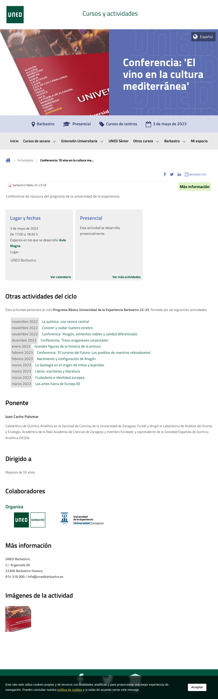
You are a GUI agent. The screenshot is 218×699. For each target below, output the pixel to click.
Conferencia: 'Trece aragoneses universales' (75, 340)
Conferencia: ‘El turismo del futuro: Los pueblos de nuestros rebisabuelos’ (94, 352)
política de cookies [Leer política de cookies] (69, 692)
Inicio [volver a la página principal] (8, 160)
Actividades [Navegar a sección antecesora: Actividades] (25, 160)
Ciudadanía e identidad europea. (60, 377)
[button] (165, 174)
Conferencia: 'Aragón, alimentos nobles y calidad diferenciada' (90, 334)
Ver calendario (61, 276)
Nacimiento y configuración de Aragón (66, 359)
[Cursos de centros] (118, 125)
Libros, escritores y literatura (57, 371)
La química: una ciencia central (65, 321)
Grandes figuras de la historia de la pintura (67, 346)
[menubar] (109, 141)
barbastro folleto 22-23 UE (30, 185)
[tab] (109, 14)
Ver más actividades (126, 276)
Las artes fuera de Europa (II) (57, 384)
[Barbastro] (43, 125)
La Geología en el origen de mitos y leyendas (69, 365)
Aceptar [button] (197, 689)
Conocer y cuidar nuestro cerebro (67, 328)
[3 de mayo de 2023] (166, 125)
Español (206, 37)
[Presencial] (77, 125)
